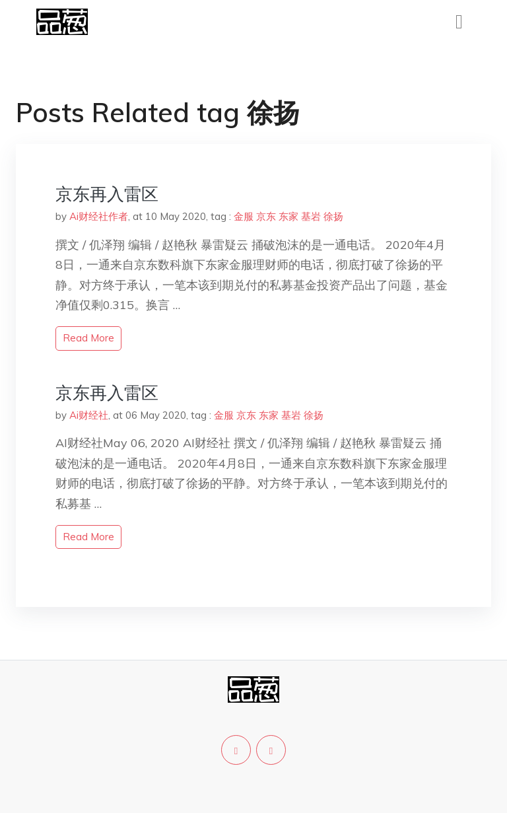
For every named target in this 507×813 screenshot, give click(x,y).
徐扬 (333, 216)
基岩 (311, 216)
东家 (288, 216)
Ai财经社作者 (98, 216)
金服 (244, 216)
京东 (266, 216)
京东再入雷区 (106, 194)
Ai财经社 (88, 415)
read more (88, 338)
